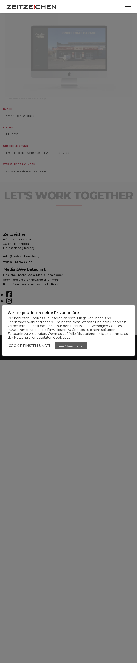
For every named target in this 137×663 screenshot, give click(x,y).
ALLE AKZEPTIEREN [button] (71, 345)
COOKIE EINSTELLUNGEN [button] (30, 346)
